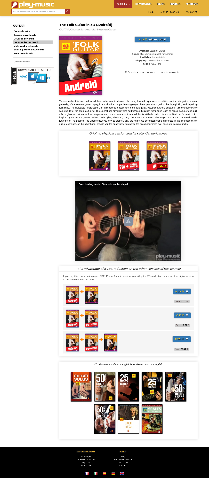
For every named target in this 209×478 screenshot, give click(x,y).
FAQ (123, 456)
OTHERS (192, 4)
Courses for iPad (24, 38)
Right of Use (85, 465)
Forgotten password (123, 459)
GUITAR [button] (123, 4)
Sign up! (86, 462)
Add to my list (170, 72)
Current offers (22, 61)
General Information (86, 459)
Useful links (123, 462)
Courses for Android (26, 42)
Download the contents (140, 72)
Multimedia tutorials (26, 46)
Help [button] (152, 11)
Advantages (85, 456)
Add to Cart (152, 39)
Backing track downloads (29, 49)
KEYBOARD (143, 4)
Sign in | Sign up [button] (171, 11)
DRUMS (175, 4)
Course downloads (25, 35)
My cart (191, 11)
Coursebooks (22, 31)
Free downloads (23, 53)
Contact (123, 465)
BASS (160, 4)
